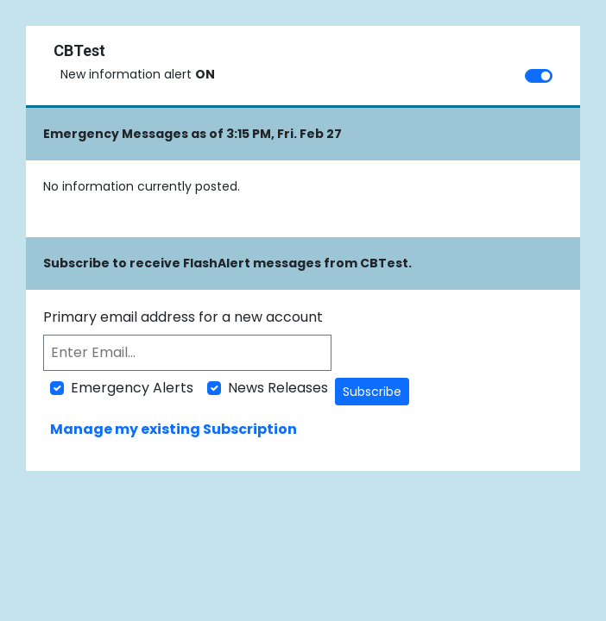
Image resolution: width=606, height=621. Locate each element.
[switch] (538, 76)
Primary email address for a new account (183, 317)
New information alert (137, 74)
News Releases (278, 388)
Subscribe (372, 391)
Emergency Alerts (132, 388)
